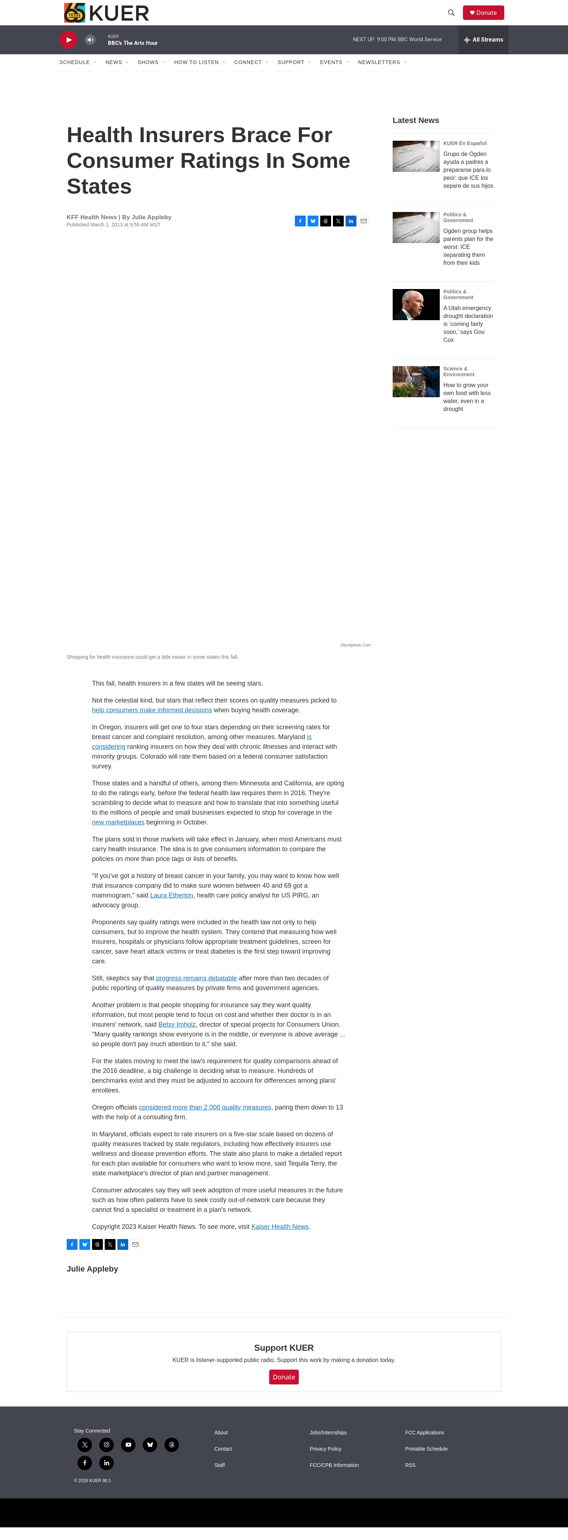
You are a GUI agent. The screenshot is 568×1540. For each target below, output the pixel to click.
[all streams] (483, 52)
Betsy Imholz (177, 1037)
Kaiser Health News (280, 1239)
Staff (219, 1478)
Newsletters (379, 75)
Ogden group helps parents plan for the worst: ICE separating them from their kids (468, 260)
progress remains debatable (196, 990)
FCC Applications (424, 1445)
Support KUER (284, 1360)
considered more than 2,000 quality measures (205, 1120)
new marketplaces (118, 835)
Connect (248, 75)
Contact (223, 1461)
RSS (410, 1478)
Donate (490, 19)
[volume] (90, 52)
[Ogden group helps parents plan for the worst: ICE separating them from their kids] (416, 240)
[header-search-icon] (454, 19)
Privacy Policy (325, 1461)
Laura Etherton (171, 908)
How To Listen (196, 75)
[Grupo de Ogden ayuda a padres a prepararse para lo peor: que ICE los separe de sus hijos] (416, 168)
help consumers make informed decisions (152, 722)
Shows (148, 75)
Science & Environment (459, 384)
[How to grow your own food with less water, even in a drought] (416, 394)
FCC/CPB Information (334, 1478)
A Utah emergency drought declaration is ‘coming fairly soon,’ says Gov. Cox (468, 337)
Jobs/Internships (328, 1445)
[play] (68, 52)
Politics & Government (458, 230)
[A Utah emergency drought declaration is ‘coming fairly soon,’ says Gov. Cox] (416, 317)
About (221, 1445)
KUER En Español (465, 156)
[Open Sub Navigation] (95, 75)
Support (290, 75)
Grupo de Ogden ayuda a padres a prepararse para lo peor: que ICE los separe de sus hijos (468, 182)
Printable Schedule (426, 1461)
